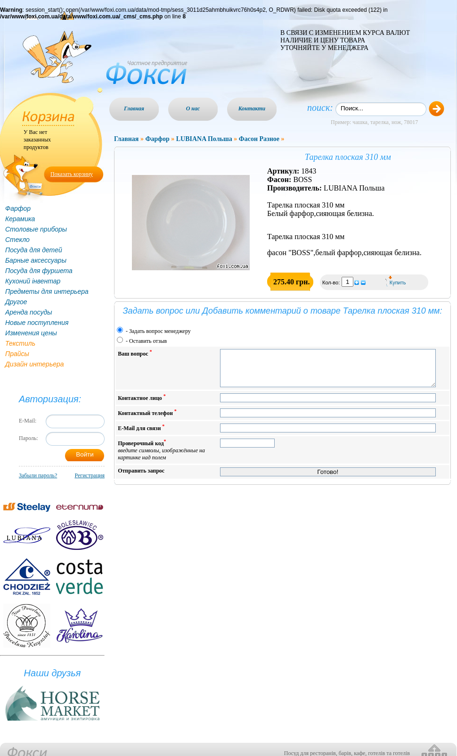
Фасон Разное (259, 138)
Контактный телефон (147, 419)
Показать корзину (71, 174)
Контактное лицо (142, 404)
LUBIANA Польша (204, 138)
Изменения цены (31, 333)
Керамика (20, 219)
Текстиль (20, 343)
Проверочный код (161, 457)
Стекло (17, 239)
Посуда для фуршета (39, 270)
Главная (134, 108)
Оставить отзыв (148, 341)
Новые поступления (37, 322)
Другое (16, 302)
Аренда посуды (28, 312)
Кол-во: (331, 282)
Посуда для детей (33, 250)
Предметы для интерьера (47, 291)
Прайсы (17, 353)
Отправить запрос (141, 477)
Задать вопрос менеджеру (160, 331)
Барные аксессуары (35, 260)
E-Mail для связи (141, 435)
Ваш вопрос (135, 353)
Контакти (252, 108)
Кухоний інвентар (32, 281)
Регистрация (89, 475)
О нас (193, 108)
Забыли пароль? (38, 475)
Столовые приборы (36, 229)
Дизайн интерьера (34, 364)
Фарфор (18, 208)
